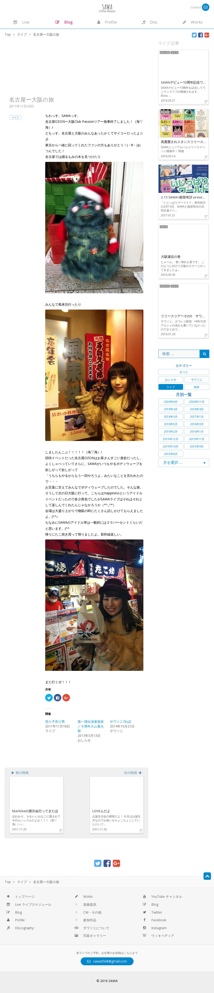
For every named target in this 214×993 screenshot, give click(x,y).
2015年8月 (171, 454)
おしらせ (170, 380)
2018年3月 (171, 417)
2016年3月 (197, 424)
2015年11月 (196, 439)
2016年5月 (171, 424)
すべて (183, 372)
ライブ (15, 117)
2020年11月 (196, 402)
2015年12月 (170, 439)
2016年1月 (197, 431)
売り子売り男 (55, 721)
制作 (197, 387)
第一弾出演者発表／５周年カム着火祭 (91, 726)
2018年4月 (197, 409)
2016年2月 (171, 431)
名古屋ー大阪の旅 (31, 99)
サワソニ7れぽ (120, 721)
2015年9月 (197, 446)
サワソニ (196, 380)
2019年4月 (171, 409)
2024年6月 (171, 402)
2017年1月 (197, 417)
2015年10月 (170, 446)
